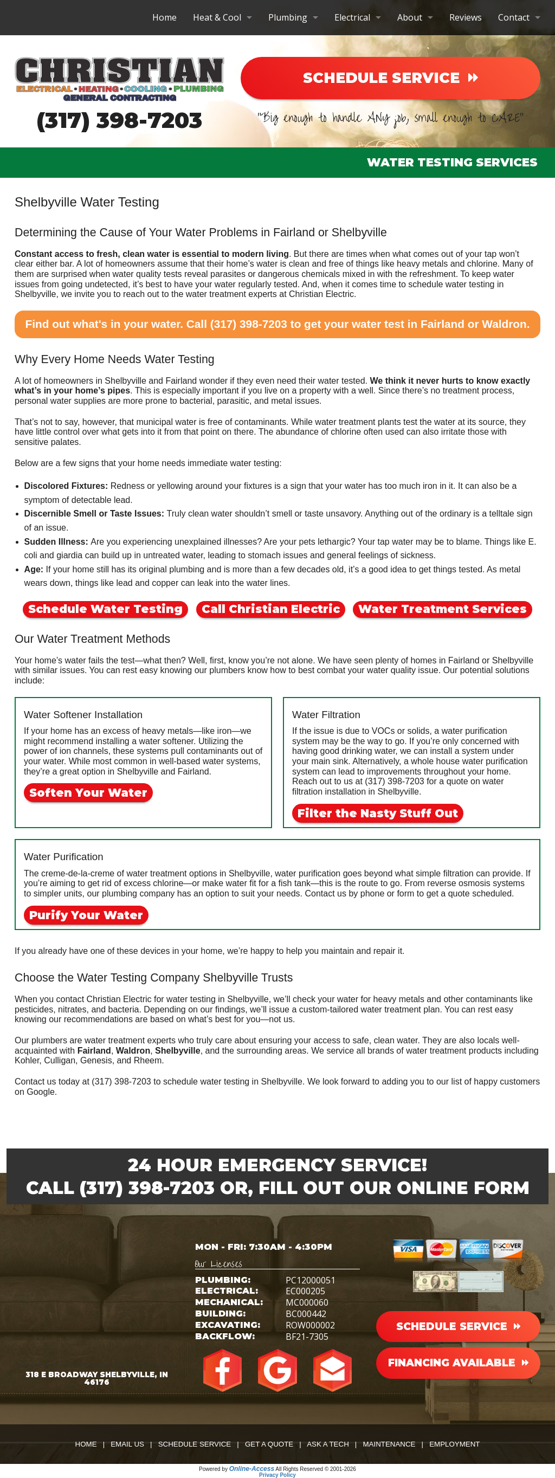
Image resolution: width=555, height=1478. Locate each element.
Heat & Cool (217, 17)
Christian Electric (321, 294)
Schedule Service (194, 1444)
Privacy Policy (277, 1475)
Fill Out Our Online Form (394, 1187)
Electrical (352, 17)
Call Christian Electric (271, 609)
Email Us (127, 1444)
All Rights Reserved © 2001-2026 (315, 1469)
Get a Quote (269, 1444)
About (409, 17)
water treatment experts (130, 1040)
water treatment (216, 294)
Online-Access (251, 1469)
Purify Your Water (86, 915)
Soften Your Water (88, 792)
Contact (514, 17)
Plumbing (287, 17)
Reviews (465, 17)
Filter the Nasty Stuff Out (378, 813)
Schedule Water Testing (105, 609)
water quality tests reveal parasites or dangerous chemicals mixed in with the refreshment (284, 274)
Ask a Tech (328, 1444)
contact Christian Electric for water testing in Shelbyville (162, 999)
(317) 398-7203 (119, 120)
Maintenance (389, 1444)
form (405, 893)
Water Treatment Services (442, 609)
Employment (454, 1444)
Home (164, 17)
